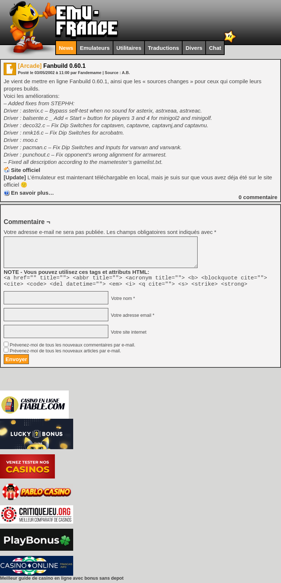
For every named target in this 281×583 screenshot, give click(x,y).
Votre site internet (127, 334)
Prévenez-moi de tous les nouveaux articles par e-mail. (65, 353)
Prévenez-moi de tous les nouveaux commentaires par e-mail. (72, 347)
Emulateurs (95, 48)
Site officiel (25, 170)
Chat (215, 48)
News (66, 48)
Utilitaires (128, 48)
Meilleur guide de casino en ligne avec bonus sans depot (62, 580)
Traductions (163, 48)
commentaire (258, 197)
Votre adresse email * (131, 317)
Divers (194, 48)
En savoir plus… (32, 193)
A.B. (126, 72)
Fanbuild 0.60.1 (52, 66)
